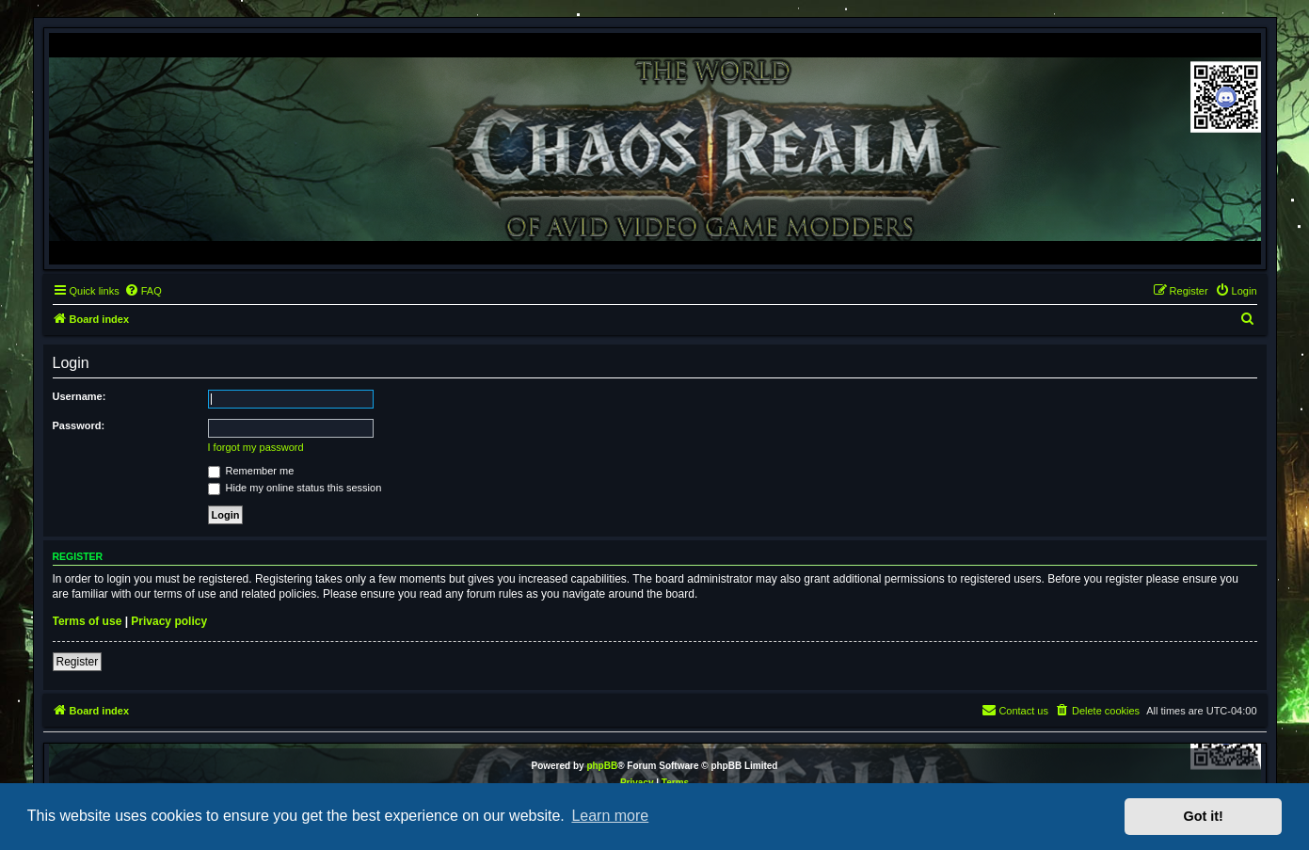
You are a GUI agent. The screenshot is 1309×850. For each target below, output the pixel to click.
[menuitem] (143, 291)
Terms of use (87, 621)
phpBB (601, 766)
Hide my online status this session (295, 487)
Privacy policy (169, 621)
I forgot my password (256, 447)
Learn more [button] (609, 816)
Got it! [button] (1203, 816)
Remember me (251, 470)
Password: (79, 425)
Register (77, 661)
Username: (79, 396)
